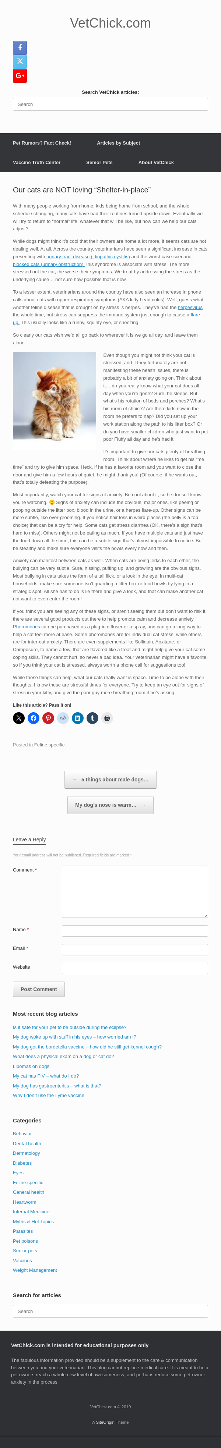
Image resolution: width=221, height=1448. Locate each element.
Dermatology (26, 1153)
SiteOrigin (105, 1422)
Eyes (18, 1172)
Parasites (23, 1231)
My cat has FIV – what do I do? (46, 1076)
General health (28, 1192)
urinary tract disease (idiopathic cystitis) (88, 256)
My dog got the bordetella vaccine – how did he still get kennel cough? (87, 1047)
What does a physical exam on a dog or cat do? (63, 1056)
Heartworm (24, 1202)
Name (21, 929)
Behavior (22, 1133)
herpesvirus (190, 307)
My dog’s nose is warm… (110, 805)
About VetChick (156, 162)
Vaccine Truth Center (36, 162)
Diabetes (22, 1163)
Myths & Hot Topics (33, 1221)
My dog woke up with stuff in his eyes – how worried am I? (74, 1037)
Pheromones (26, 626)
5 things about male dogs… (110, 780)
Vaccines (22, 1260)
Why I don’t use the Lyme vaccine (48, 1095)
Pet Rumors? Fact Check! (42, 143)
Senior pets (25, 1250)
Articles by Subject (118, 143)
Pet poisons (25, 1241)
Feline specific (49, 745)
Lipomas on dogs (31, 1066)
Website (21, 967)
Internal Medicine (31, 1211)
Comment (25, 870)
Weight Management (35, 1270)
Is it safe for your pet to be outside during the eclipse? (70, 1027)
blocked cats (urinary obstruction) (49, 264)
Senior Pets (99, 162)
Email (20, 948)
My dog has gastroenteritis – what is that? (57, 1086)
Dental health (27, 1143)
